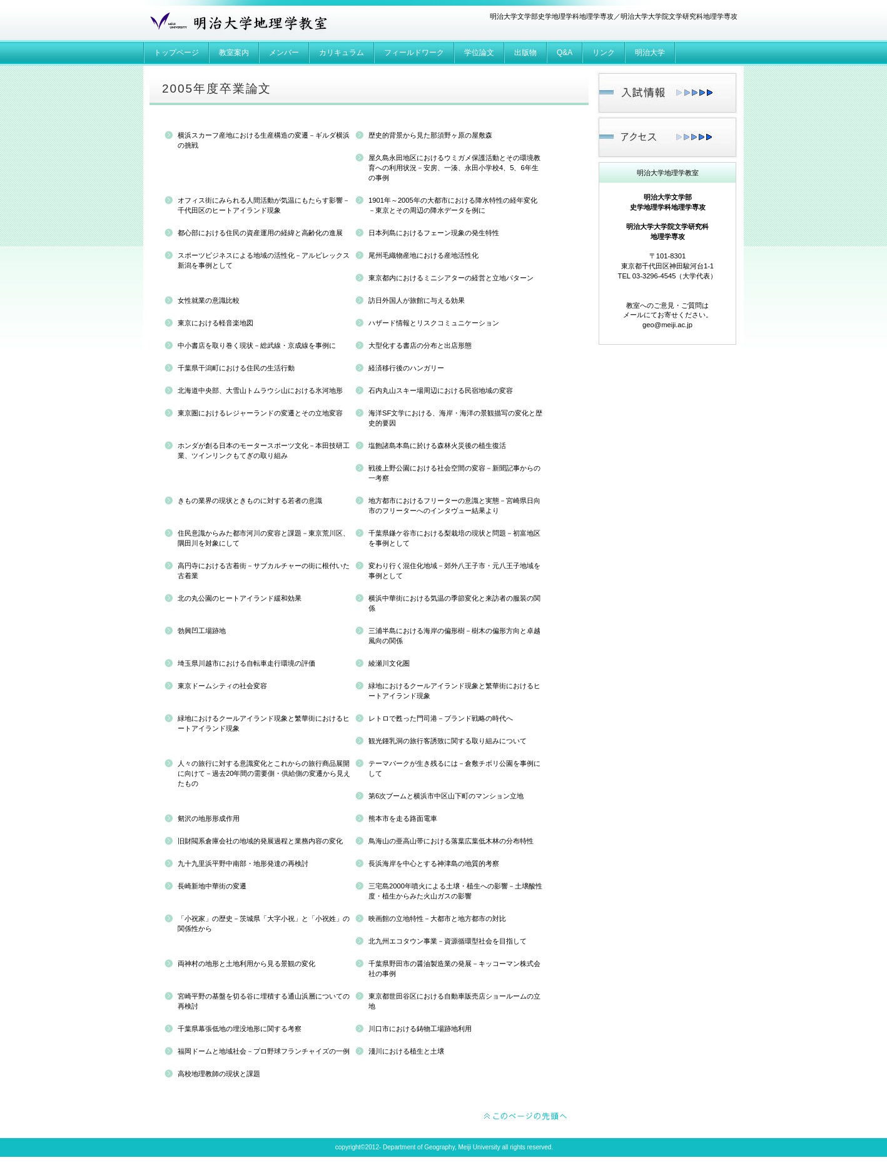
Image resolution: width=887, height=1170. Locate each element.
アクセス (667, 137)
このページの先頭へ (526, 1116)
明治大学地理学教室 (236, 23)
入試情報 (667, 92)
